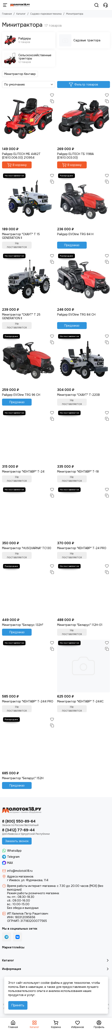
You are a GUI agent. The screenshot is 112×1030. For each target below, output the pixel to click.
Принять (17, 1005)
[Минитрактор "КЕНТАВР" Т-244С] (83, 666)
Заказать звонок (17, 841)
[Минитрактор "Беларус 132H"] (28, 589)
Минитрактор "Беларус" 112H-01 (79, 625)
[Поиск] (96, 5)
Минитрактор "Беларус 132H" (22, 625)
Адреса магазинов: (20, 876)
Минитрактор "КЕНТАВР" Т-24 (23, 471)
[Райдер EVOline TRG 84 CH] (83, 279)
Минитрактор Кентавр (20, 74)
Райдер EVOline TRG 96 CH (21, 395)
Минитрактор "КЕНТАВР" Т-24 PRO (81, 548)
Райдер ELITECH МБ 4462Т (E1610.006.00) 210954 (21, 155)
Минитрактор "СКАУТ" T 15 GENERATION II (21, 236)
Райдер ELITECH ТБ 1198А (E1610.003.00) (75, 155)
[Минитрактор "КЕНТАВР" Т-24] (28, 436)
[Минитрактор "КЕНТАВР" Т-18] (83, 436)
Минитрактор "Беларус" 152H (22, 778)
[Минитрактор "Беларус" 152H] (28, 742)
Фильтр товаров (83, 84)
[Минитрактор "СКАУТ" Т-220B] (83, 359)
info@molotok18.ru (20, 871)
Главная (7, 13)
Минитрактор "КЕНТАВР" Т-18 (78, 471)
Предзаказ (71, 245)
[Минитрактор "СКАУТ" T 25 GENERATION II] (28, 279)
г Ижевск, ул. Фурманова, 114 (27, 880)
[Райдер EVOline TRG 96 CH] (28, 359)
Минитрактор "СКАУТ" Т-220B (78, 395)
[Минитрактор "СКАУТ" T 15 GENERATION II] (28, 198)
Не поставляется (17, 245)
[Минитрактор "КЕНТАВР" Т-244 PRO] (28, 666)
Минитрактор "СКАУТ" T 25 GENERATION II (21, 316)
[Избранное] (52, 95)
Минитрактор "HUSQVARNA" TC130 (26, 548)
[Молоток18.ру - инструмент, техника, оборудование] (20, 5)
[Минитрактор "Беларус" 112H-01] (83, 589)
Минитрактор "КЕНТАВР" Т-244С (80, 701)
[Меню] (5, 5)
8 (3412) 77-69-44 (18, 830)
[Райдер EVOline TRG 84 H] (83, 198)
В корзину (17, 165)
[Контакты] (105, 5)
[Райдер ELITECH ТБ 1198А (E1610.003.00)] (83, 118)
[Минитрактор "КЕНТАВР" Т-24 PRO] (83, 512)
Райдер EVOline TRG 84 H (75, 234)
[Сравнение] (52, 101)
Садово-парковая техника (46, 13)
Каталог (21, 13)
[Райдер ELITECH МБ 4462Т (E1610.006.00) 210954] (28, 118)
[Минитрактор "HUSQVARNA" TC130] (28, 512)
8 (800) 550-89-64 (18, 821)
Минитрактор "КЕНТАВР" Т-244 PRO (27, 701)
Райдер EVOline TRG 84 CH (76, 314)
